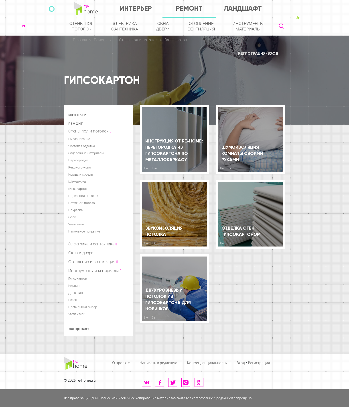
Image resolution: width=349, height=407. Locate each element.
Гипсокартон (175, 40)
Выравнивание (79, 139)
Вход (273, 53)
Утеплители (76, 314)
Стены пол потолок (81, 26)
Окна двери (163, 26)
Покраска (75, 210)
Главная (80, 40)
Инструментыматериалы (248, 26)
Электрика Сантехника (124, 26)
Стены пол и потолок (138, 40)
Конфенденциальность (207, 362)
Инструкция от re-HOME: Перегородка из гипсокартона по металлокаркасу (174, 150)
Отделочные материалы (85, 153)
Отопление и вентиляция (93, 262)
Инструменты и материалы (95, 271)
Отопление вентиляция (201, 26)
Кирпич (73, 286)
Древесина (76, 293)
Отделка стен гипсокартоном (241, 231)
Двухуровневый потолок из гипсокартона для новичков (168, 299)
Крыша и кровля (80, 174)
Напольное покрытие (84, 231)
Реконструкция (79, 167)
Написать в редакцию (158, 362)
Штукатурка (77, 181)
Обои (72, 217)
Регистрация (252, 53)
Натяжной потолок (82, 203)
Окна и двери (82, 253)
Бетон (72, 300)
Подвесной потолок (83, 196)
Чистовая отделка (81, 146)
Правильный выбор (82, 307)
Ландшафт (243, 8)
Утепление (76, 224)
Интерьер (136, 8)
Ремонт (189, 8)
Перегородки (78, 160)
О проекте (121, 362)
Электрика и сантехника (92, 244)
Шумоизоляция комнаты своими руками (242, 153)
